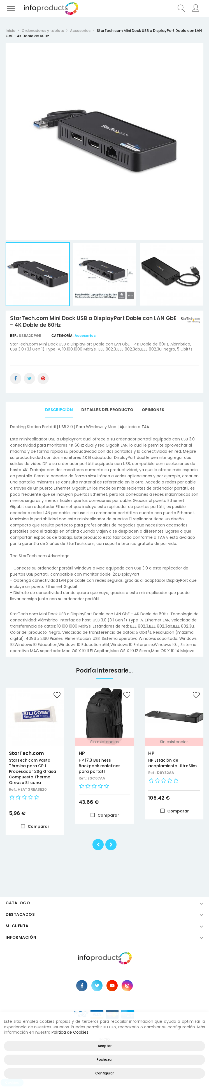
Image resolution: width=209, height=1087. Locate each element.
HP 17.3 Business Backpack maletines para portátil (99, 765)
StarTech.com (26, 753)
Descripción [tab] (59, 410)
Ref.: (14, 335)
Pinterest (43, 378)
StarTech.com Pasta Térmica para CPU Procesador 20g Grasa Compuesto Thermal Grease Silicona (32, 771)
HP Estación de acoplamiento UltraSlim (172, 763)
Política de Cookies (70, 1032)
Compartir (15, 378)
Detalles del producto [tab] (107, 410)
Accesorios (85, 335)
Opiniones (153, 410)
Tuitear (29, 378)
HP (82, 753)
